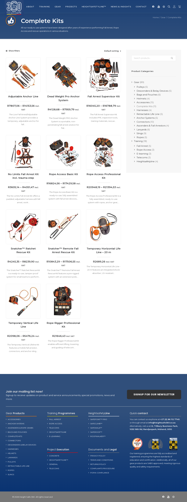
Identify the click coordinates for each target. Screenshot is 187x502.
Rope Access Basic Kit (63, 183)
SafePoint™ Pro (98, 419)
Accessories (14, 419)
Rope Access (55, 423)
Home (156, 17)
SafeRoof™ (96, 432)
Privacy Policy (97, 456)
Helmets (12, 453)
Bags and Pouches (17, 432)
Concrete (54, 456)
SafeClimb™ (96, 423)
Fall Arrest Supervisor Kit (104, 96)
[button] (154, 6)
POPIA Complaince (99, 472)
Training (44, 6)
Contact (141, 6)
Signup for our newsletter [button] (154, 394)
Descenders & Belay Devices (22, 445)
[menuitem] (30, 6)
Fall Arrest (55, 419)
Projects (71, 6)
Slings (11, 474)
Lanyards (12, 457)
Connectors (14, 440)
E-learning (54, 436)
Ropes (11, 470)
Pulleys (12, 461)
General (53, 464)
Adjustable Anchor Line (23, 96)
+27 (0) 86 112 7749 (170, 419)
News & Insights (121, 6)
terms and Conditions (101, 460)
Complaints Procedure (102, 468)
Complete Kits (15, 436)
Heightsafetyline (57, 432)
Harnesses (13, 449)
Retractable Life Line (19, 466)
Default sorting (111, 51)
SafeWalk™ (96, 428)
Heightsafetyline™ (58, 460)
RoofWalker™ (97, 436)
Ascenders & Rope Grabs (20, 428)
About (30, 6)
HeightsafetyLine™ (94, 6)
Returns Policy (98, 464)
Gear (58, 6)
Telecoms (54, 428)
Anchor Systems (16, 423)
